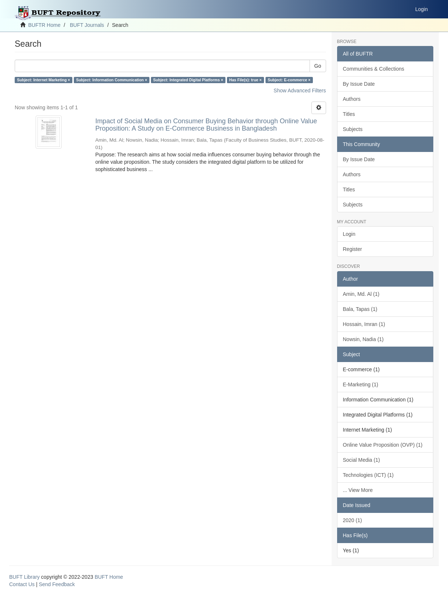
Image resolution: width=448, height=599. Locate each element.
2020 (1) (352, 520)
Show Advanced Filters (300, 90)
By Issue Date (359, 84)
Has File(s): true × (245, 80)
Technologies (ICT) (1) (368, 475)
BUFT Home (109, 577)
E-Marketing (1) (360, 384)
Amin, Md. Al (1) (361, 294)
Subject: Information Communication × (111, 80)
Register (352, 249)
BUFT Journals (87, 25)
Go (317, 66)
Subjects (353, 129)
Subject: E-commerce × (289, 80)
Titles (349, 114)
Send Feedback (57, 584)
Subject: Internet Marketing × (43, 80)
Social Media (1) (361, 460)
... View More (358, 490)
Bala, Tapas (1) (360, 309)
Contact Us (22, 584)
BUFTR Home (44, 25)
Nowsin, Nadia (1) (363, 339)
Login (349, 234)
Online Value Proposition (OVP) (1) (383, 445)
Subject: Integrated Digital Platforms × (188, 80)
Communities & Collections (373, 69)
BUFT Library (24, 577)
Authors (352, 99)
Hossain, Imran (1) (364, 324)
